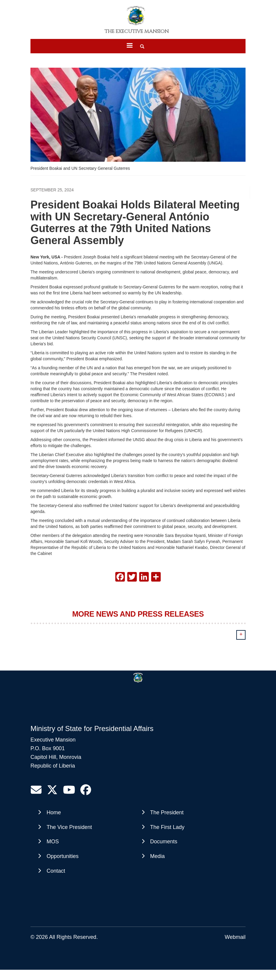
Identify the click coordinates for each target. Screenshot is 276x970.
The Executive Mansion (137, 31)
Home (54, 812)
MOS (53, 842)
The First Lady (167, 827)
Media (157, 856)
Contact (56, 871)
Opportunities (63, 856)
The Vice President (69, 827)
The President (167, 812)
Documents (163, 842)
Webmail (235, 937)
